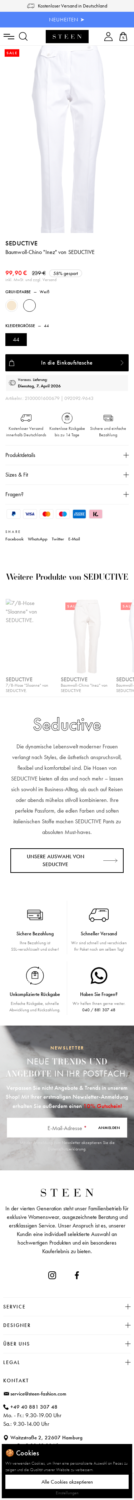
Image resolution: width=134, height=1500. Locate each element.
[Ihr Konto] (108, 36)
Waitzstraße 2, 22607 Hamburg (46, 1437)
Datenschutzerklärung (66, 1149)
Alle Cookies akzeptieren (67, 1481)
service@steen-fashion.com (38, 1393)
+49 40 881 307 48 (34, 1406)
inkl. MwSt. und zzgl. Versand (30, 280)
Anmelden (109, 1127)
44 (16, 339)
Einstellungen (67, 1493)
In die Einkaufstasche (67, 362)
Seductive (21, 243)
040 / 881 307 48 (98, 1010)
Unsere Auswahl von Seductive (55, 860)
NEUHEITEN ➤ (67, 19)
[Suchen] (23, 36)
